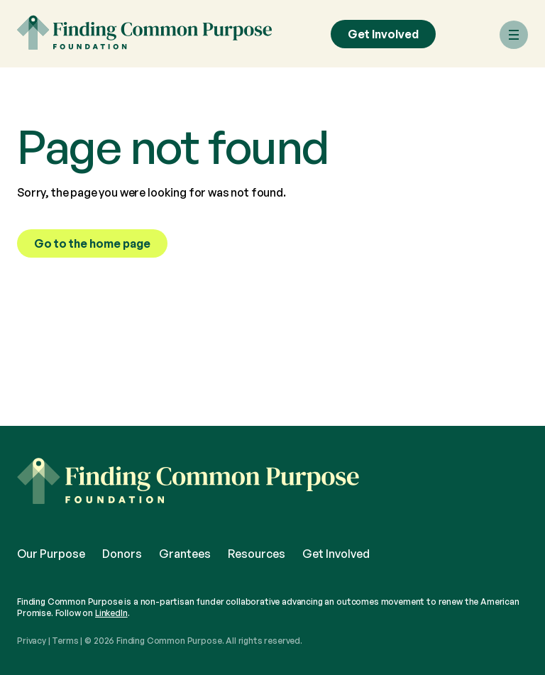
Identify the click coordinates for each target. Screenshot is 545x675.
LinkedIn (111, 613)
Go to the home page (92, 243)
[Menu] (514, 35)
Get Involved (383, 34)
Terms (65, 640)
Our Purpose (51, 554)
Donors (122, 554)
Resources (256, 554)
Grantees (185, 554)
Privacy (31, 640)
